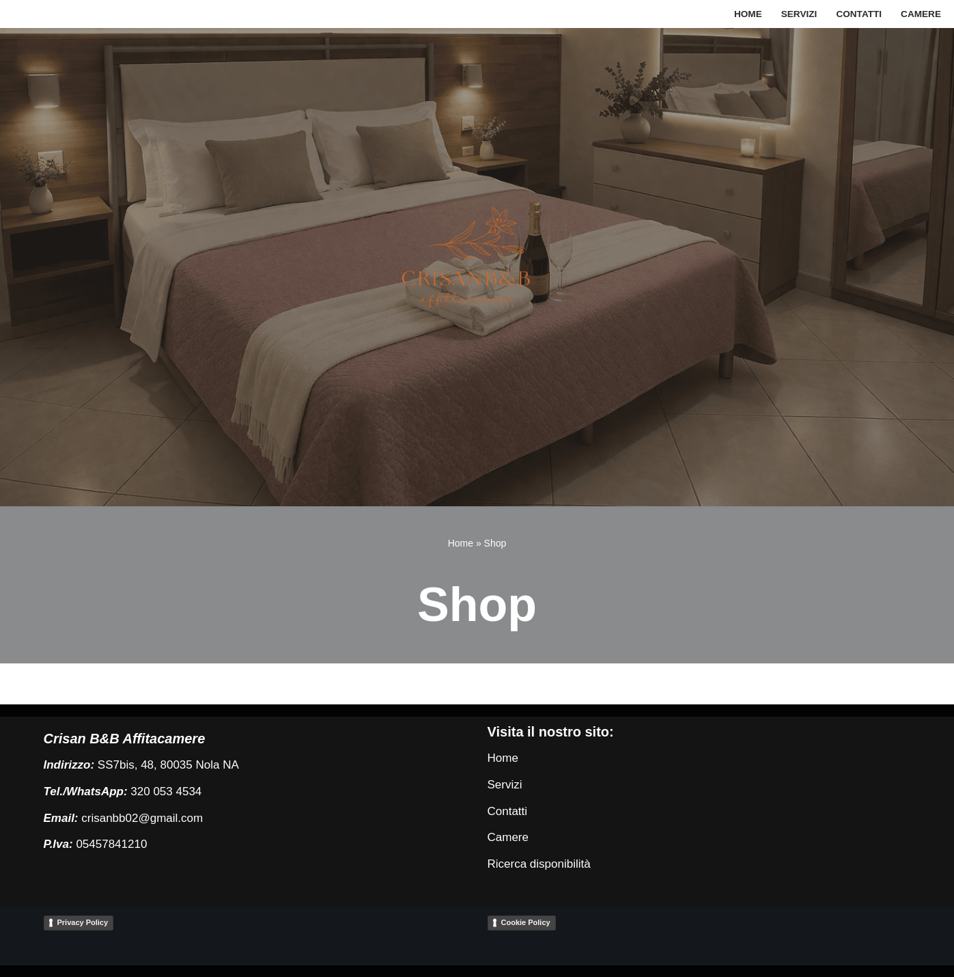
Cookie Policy (525, 922)
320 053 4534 (165, 791)
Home (748, 14)
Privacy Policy (83, 922)
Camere (921, 14)
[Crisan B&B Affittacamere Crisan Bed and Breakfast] (477, 266)
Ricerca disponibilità (539, 863)
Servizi (799, 14)
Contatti (859, 14)
